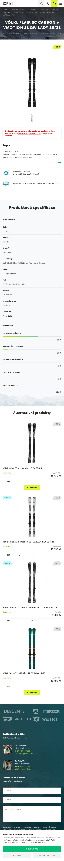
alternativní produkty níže (29, 133)
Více (59, 161)
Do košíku (31, 488)
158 (20, 555)
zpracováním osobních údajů (43, 827)
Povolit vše (32, 849)
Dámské (33, 10)
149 (8, 481)
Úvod (5, 10)
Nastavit (17, 856)
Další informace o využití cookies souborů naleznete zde (29, 841)
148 (8, 621)
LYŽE (24, 10)
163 (32, 555)
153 (8, 555)
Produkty (14, 10)
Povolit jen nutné (47, 856)
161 (8, 686)
